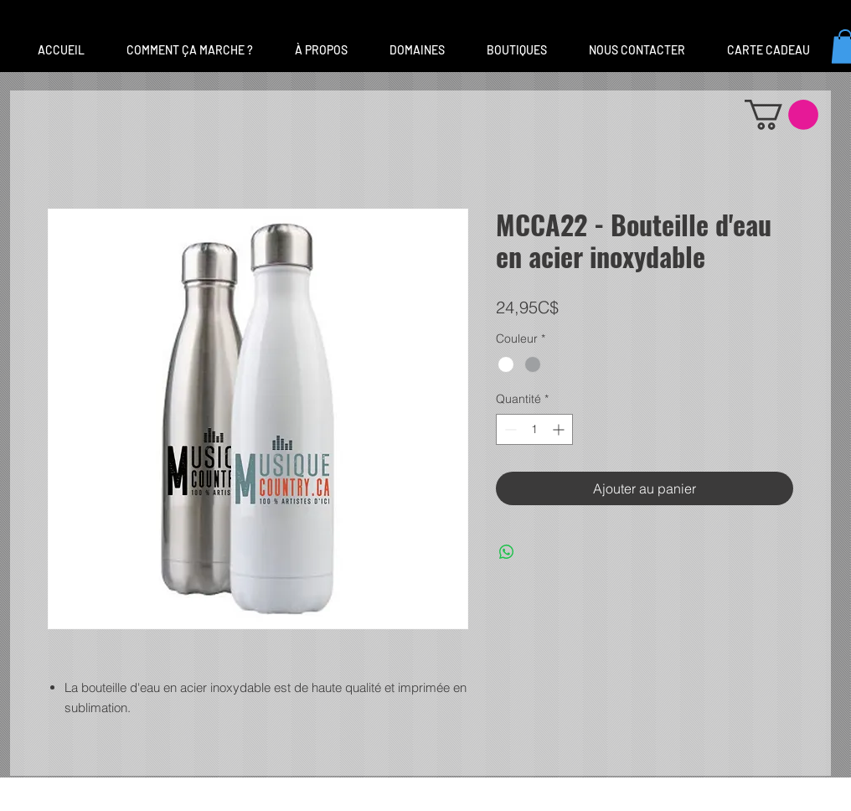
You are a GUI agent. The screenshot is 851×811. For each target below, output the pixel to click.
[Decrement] (508, 429)
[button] (417, 50)
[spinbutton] (534, 429)
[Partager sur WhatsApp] (507, 552)
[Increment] (559, 429)
